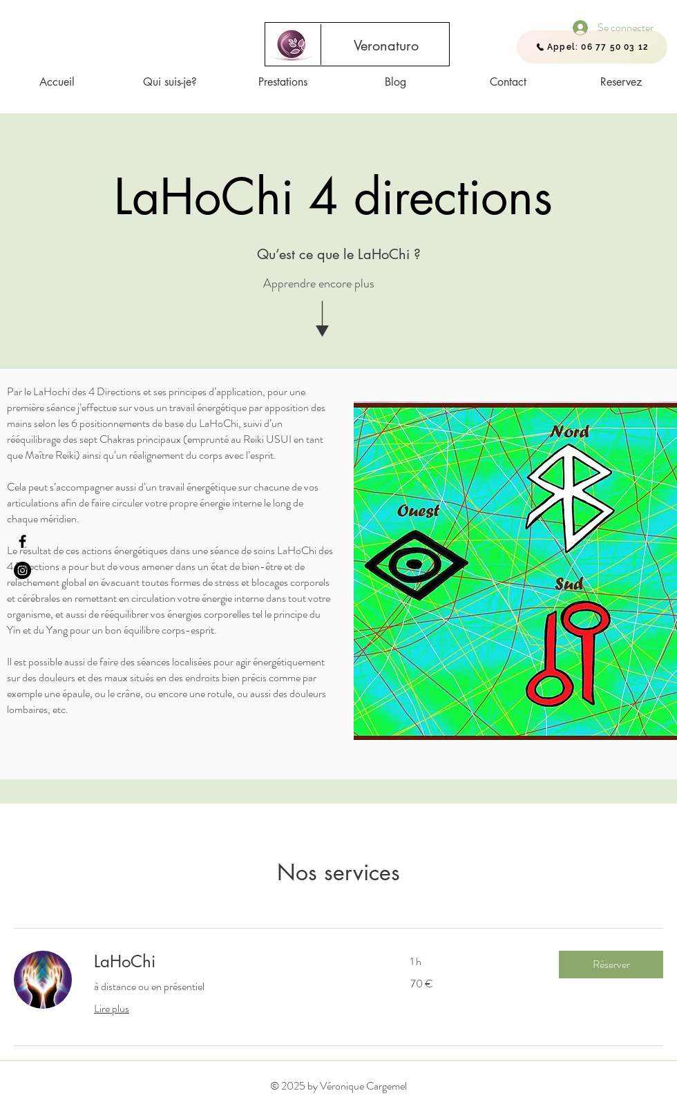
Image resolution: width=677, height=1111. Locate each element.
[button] (611, 964)
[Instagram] (22, 570)
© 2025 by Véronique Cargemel (338, 1086)
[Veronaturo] (386, 45)
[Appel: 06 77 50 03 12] (592, 47)
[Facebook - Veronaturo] (22, 541)
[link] (235, 962)
